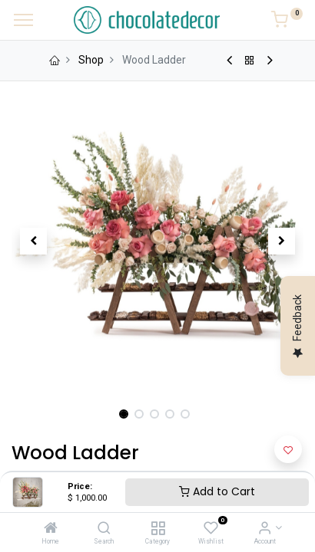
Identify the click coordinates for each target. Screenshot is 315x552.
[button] (33, 240)
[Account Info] (264, 529)
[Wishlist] (211, 529)
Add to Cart (217, 491)
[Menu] (23, 20)
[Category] (158, 529)
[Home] (51, 529)
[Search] (104, 529)
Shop (91, 60)
